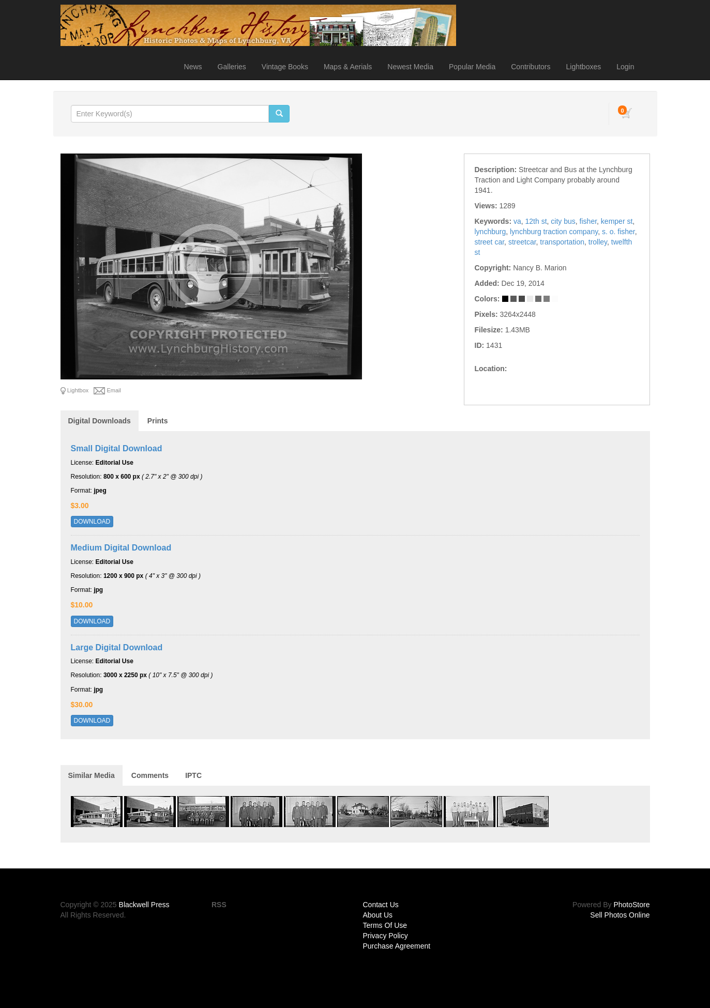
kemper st (616, 221)
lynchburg (490, 231)
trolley (597, 242)
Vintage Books (285, 67)
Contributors (530, 67)
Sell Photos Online (619, 915)
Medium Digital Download (121, 547)
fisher (588, 221)
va (517, 221)
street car (490, 242)
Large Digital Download (117, 647)
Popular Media (472, 67)
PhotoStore (631, 904)
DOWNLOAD (92, 521)
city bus (563, 221)
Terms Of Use (385, 925)
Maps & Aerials (348, 67)
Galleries (232, 67)
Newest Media (410, 67)
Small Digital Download (116, 448)
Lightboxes (583, 67)
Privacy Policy (385, 935)
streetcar (522, 242)
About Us (378, 915)
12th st (536, 221)
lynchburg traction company (554, 231)
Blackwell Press (144, 904)
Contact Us (381, 904)
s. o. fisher (618, 231)
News (193, 67)
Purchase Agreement (397, 946)
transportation (562, 242)
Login (625, 67)
